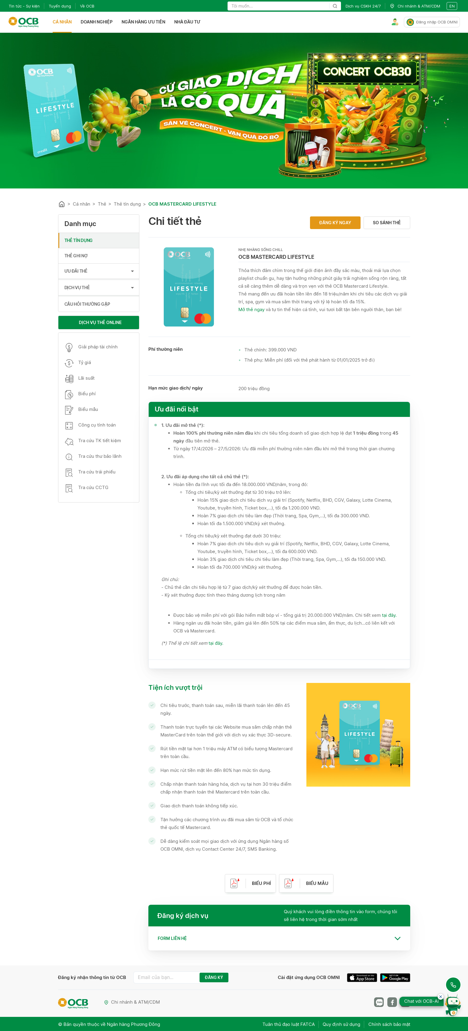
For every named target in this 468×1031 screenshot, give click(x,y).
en (452, 6)
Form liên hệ (172, 938)
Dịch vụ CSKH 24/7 (363, 6)
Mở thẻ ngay (251, 309)
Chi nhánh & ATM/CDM (132, 1002)
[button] (279, 938)
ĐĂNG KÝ (214, 977)
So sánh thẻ (387, 222)
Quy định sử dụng (340, 1023)
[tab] (279, 938)
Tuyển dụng (60, 6)
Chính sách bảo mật (389, 1023)
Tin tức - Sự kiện (24, 6)
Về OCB (87, 6)
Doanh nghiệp (97, 22)
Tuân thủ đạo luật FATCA (286, 1023)
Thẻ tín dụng (127, 204)
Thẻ (102, 204)
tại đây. (389, 615)
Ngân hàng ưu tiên (144, 22)
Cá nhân (62, 22)
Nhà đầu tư (188, 22)
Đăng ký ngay (335, 222)
